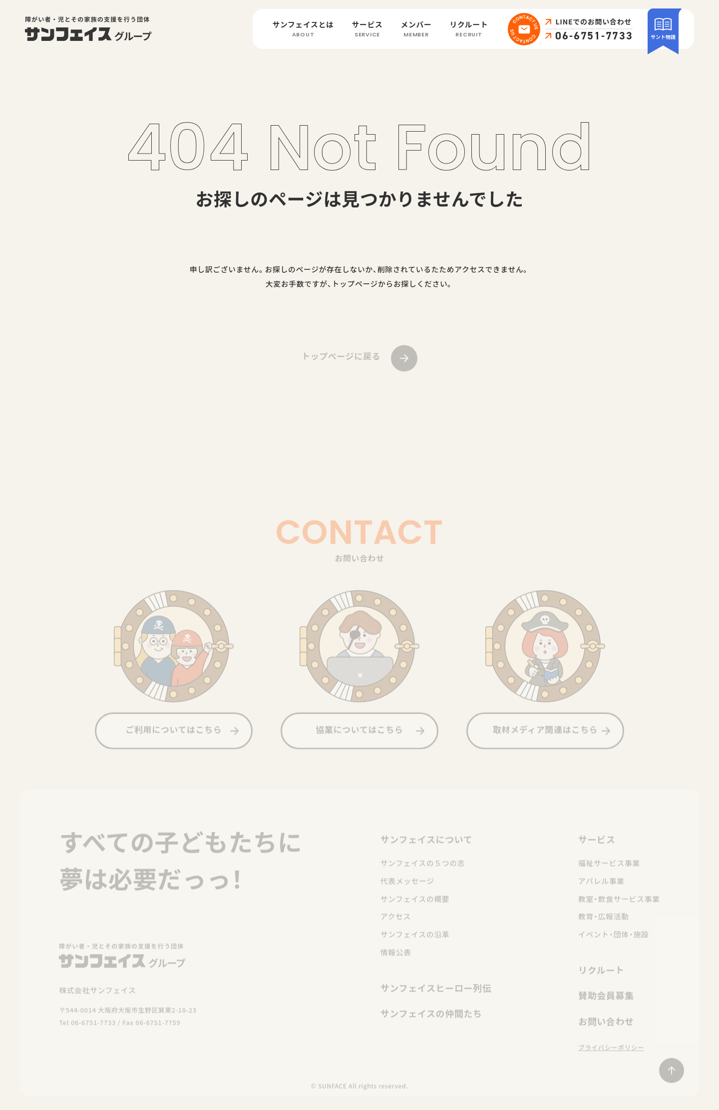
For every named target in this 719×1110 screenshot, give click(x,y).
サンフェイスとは (303, 30)
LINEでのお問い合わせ (593, 21)
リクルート (468, 30)
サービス (367, 30)
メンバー (416, 30)
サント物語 (663, 28)
